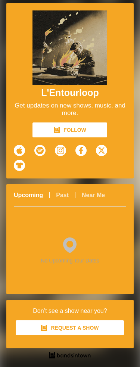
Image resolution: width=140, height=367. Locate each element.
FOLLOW (70, 130)
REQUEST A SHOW (70, 328)
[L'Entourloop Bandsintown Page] (69, 47)
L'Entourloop (70, 92)
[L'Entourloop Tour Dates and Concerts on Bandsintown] (70, 356)
